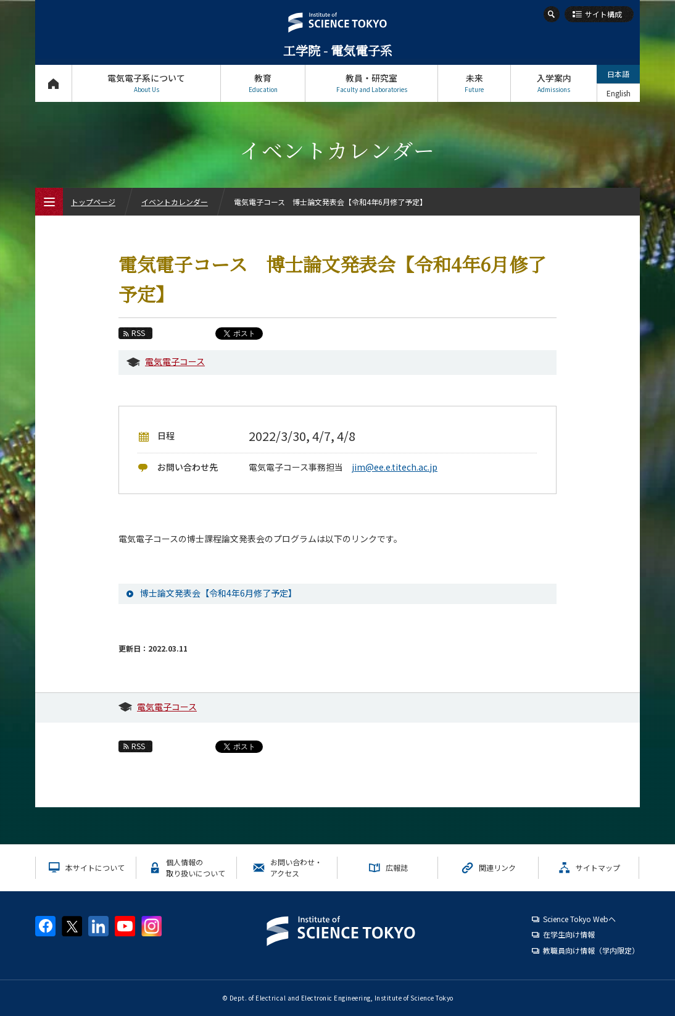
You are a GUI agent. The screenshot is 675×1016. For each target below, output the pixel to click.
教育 (263, 83)
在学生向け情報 (569, 934)
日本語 (618, 74)
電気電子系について (146, 83)
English (619, 93)
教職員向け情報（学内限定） (591, 950)
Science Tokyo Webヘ (579, 918)
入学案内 (554, 83)
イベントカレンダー (174, 201)
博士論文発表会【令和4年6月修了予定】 (218, 593)
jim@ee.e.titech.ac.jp (394, 467)
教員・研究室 (371, 83)
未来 (474, 83)
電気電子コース (175, 361)
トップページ (53, 83)
